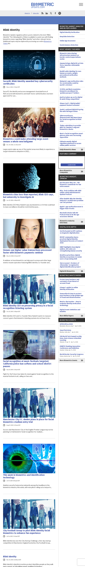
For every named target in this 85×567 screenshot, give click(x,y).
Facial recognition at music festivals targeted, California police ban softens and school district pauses (27, 364)
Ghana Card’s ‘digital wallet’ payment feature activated (70, 104)
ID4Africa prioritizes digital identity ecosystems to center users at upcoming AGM (71, 257)
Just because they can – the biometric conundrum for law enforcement (70, 184)
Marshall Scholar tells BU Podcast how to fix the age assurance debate (69, 215)
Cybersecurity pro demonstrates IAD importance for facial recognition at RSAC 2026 (71, 118)
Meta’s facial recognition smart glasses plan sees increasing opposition (71, 135)
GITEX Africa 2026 (72, 325)
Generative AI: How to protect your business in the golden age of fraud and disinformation (71, 295)
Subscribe (36, 13)
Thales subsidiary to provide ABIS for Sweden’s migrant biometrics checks (70, 127)
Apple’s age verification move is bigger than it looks (71, 208)
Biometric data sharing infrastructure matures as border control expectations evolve (70, 56)
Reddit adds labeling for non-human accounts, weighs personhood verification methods (71, 74)
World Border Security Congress (72, 355)
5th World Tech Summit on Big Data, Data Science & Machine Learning (72, 339)
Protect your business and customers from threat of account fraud (69, 281)
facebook (55, 13)
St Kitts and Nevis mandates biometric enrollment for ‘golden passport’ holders (70, 91)
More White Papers (67, 316)
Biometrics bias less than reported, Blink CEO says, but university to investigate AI (28, 195)
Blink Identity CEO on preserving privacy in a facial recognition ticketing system (28, 306)
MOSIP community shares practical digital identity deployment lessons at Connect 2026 (71, 240)
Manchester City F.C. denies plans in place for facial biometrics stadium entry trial (28, 420)
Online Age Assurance (67, 41)
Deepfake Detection (67, 37)
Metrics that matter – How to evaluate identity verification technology (70, 303)
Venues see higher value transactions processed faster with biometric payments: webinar (27, 251)
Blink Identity (9, 556)
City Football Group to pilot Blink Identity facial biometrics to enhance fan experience (26, 531)
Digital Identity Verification (69, 32)
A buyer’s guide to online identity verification (69, 288)
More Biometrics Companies (66, 171)
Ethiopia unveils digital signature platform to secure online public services (70, 143)
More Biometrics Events (68, 360)
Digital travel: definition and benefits (70, 311)
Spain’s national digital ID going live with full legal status (71, 110)
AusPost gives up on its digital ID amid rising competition (71, 98)
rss (42, 13)
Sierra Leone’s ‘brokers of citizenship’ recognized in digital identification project (70, 265)
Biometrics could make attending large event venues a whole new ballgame (25, 140)
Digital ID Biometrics (67, 271)
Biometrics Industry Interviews (67, 222)
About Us (27, 13)
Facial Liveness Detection (69, 45)
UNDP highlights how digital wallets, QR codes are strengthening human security (71, 249)
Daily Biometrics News (68, 150)
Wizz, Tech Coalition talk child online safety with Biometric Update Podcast (70, 192)
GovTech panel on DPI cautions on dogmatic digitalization (71, 232)
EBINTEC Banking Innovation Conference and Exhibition (72, 348)
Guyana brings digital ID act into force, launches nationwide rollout (71, 65)
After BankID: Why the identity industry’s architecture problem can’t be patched (71, 200)
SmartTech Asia (72, 331)
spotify (60, 13)
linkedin (47, 13)
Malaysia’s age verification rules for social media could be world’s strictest (71, 83)
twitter (51, 13)
